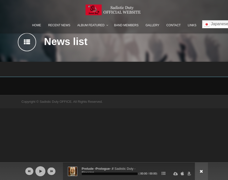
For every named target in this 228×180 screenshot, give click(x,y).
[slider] (109, 173)
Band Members (126, 25)
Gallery (152, 25)
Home (36, 25)
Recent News (59, 25)
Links (192, 25)
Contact (173, 25)
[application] (114, 171)
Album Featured (90, 25)
